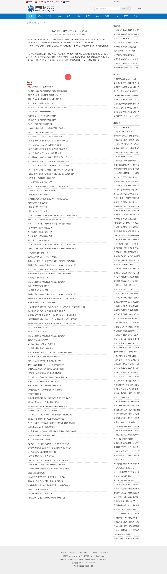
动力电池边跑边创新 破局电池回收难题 (42, 452)
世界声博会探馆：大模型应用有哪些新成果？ (126, 489)
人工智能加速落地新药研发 (124, 55)
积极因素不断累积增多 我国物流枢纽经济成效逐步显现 (127, 211)
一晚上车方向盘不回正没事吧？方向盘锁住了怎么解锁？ (49, 460)
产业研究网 (85, 556)
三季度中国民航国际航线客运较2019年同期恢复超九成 (48, 199)
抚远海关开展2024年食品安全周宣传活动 (126, 327)
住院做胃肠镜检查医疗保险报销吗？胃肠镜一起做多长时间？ (126, 306)
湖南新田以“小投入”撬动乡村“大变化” (126, 108)
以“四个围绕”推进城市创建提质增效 (126, 198)
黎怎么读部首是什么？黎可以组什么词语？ (126, 373)
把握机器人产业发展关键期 (38, 489)
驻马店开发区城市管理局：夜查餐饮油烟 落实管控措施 (48, 165)
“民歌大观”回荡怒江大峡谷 (38, 340)
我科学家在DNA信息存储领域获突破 (41, 427)
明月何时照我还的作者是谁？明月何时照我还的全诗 (126, 368)
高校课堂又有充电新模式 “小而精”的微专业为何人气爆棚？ (50, 398)
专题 (59, 16)
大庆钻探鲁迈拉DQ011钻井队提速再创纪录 (126, 206)
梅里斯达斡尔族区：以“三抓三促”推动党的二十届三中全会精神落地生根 (126, 285)
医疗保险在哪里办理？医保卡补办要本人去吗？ (45, 386)
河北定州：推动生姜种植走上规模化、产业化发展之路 (48, 186)
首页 (30, 16)
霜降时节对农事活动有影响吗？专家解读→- (126, 87)
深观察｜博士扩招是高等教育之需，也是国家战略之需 (48, 141)
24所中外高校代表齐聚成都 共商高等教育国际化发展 (47, 149)
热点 (49, 16)
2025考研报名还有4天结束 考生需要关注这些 (44, 145)
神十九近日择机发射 (121, 38)
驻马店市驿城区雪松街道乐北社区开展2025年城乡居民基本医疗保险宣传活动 (57, 307)
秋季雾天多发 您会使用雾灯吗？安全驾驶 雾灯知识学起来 (49, 448)
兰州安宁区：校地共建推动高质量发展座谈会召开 (46, 498)
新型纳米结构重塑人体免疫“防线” (40, 493)
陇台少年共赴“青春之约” (123, 132)
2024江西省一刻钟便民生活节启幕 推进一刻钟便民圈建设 (49, 224)
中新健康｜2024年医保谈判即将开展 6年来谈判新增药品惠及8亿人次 (127, 518)
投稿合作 (83, 553)
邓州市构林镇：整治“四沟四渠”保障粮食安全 (126, 385)
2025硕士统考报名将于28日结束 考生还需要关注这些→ (48, 157)
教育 (88, 16)
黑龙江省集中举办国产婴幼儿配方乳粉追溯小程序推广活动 (126, 302)
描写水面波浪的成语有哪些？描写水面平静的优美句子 (126, 364)
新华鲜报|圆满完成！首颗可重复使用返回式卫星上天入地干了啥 (127, 148)
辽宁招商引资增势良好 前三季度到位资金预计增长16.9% (49, 377)
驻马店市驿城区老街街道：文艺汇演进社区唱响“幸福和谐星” (50, 352)
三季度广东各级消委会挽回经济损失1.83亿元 (44, 219)
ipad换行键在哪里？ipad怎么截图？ (125, 352)
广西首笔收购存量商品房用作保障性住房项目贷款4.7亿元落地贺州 (126, 169)
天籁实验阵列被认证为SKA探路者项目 (126, 402)
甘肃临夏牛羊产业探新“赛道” (125, 161)
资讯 (40, 16)
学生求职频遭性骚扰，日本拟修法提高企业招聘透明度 (126, 165)
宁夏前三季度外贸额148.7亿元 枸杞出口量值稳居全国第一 (49, 273)
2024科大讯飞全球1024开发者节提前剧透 (126, 464)
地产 (69, 16)
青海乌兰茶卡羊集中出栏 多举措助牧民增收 (44, 402)
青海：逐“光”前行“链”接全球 (38, 240)
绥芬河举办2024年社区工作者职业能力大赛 (126, 277)
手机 (139, 8)
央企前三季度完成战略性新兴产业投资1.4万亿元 (126, 431)
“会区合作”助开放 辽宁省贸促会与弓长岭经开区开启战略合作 (51, 170)
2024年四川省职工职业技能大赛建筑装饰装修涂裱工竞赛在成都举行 (126, 173)
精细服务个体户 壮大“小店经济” (126, 190)
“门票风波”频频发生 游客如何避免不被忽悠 (44, 356)
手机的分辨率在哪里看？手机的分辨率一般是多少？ (126, 323)
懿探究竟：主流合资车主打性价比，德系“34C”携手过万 (48, 444)
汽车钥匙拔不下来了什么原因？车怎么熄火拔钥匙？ (126, 360)
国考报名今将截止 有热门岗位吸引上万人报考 (127, 256)
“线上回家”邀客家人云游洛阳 (39, 327)
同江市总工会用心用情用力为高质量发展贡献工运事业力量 (126, 298)
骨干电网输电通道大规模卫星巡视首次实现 (126, 414)
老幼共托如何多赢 (34, 394)
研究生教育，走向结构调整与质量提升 (42, 116)
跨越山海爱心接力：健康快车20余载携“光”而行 (126, 140)
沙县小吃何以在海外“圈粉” (124, 264)
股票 (116, 16)
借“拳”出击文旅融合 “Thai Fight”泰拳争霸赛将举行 (47, 365)
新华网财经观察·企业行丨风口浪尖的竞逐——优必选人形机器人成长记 (127, 447)
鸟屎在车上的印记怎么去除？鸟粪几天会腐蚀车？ (46, 481)
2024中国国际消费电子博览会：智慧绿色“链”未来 (126, 472)
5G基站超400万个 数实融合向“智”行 (125, 51)
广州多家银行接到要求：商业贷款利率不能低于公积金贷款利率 (51, 423)
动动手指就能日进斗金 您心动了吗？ (41, 456)
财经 (97, 16)
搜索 (123, 8)
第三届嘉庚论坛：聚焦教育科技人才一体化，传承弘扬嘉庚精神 (126, 112)
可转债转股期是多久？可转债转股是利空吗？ (126, 63)
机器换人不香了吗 (120, 460)
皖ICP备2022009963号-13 (83, 566)
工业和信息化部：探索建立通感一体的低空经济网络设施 (126, 497)
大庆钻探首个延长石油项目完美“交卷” (125, 47)
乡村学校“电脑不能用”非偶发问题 (40, 124)
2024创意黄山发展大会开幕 (38, 253)
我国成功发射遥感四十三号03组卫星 (126, 505)
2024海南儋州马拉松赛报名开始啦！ (126, 194)
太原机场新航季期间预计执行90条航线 (42, 257)
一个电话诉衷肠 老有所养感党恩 (40, 182)
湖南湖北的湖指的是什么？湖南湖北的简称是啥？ (46, 311)
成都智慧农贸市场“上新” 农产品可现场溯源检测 (46, 369)
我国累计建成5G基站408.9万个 (125, 501)
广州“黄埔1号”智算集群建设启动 (40, 228)
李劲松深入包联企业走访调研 (125, 331)
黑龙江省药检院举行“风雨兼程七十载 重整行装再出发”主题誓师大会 (126, 310)
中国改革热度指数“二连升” (38, 195)
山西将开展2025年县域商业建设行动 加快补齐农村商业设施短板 (52, 265)
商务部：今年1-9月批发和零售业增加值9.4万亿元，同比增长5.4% (52, 298)
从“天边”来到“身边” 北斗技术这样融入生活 (126, 144)
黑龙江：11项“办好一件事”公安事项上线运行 (44, 381)
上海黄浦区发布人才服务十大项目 (40, 87)
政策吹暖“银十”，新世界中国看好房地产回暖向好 (46, 464)
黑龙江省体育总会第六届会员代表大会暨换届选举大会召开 (126, 289)
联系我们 (72, 553)
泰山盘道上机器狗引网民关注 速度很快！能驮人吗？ (127, 393)
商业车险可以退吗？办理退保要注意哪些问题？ (126, 281)
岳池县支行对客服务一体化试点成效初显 (126, 186)
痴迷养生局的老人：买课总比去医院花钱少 (126, 260)
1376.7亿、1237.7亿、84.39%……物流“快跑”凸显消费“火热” (50, 415)
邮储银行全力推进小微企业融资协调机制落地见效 (46, 282)
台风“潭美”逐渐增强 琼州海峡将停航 (41, 178)
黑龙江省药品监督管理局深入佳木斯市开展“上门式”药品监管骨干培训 (126, 273)
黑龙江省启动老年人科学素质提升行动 (126, 343)
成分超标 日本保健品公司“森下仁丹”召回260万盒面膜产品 (126, 68)
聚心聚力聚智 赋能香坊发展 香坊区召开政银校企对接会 (126, 91)
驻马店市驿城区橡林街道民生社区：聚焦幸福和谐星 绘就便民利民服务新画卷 (127, 43)
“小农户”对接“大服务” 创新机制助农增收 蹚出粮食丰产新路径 (126, 96)
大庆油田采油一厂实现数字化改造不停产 (126, 240)
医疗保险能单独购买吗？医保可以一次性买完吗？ (126, 269)
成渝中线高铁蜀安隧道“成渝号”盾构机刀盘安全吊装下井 (126, 104)
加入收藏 (116, 2)
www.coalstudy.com (97, 556)
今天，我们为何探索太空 (123, 439)
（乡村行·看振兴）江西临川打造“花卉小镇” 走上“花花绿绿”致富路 (52, 215)
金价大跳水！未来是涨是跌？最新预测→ (126, 248)
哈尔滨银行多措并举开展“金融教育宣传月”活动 (126, 335)
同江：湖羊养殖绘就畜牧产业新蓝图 (126, 348)
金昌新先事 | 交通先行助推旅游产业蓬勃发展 (126, 152)
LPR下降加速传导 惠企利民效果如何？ (127, 236)
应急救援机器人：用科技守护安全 (126, 455)
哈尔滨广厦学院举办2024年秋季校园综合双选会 (126, 227)
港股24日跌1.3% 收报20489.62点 (126, 389)
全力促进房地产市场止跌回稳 (39, 440)
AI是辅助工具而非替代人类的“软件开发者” (44, 410)
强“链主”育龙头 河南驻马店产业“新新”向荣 (125, 100)
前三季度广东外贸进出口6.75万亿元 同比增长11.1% (126, 116)
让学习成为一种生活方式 (123, 156)
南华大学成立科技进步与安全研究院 (41, 103)
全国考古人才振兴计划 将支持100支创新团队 (44, 95)
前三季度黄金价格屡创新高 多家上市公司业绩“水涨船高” (49, 469)
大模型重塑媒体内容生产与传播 (126, 59)
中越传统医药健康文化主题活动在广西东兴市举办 (126, 530)
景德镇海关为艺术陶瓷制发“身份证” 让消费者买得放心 (126, 252)
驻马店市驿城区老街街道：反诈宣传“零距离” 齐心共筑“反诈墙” (126, 381)
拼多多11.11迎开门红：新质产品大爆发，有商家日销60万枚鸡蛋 (52, 261)
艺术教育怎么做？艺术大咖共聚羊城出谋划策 (45, 390)
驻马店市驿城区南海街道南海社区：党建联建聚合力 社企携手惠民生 (53, 319)
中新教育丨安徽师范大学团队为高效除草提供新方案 (47, 91)
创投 (78, 16)
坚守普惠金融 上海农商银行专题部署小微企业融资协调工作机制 (52, 431)
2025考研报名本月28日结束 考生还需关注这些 (45, 136)
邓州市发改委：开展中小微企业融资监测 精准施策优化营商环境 (52, 249)
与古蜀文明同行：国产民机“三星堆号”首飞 (44, 190)
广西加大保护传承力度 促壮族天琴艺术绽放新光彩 (127, 356)
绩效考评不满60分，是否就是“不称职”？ (43, 435)
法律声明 (94, 553)
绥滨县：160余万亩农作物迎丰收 (126, 293)
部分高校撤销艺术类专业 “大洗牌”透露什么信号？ (46, 128)
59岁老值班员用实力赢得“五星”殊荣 (126, 314)
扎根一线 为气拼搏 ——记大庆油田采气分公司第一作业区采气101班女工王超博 (126, 244)
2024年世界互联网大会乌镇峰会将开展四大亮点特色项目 (49, 485)
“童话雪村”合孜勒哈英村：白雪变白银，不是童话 (46, 477)
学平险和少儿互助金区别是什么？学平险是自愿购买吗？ (126, 231)
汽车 (107, 16)
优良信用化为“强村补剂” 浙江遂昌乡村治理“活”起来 (127, 136)
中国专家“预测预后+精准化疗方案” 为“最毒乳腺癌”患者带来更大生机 (126, 510)
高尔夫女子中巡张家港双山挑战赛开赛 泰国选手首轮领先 (126, 339)
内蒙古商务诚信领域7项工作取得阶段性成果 (44, 361)
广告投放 (104, 553)
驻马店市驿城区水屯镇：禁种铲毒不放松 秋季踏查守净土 (126, 377)
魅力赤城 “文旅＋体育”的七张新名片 (41, 344)
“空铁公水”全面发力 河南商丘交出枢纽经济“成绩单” (47, 419)
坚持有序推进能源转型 (36, 473)
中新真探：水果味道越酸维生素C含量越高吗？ (45, 373)
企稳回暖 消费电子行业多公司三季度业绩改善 (127, 451)
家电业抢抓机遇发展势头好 (124, 476)
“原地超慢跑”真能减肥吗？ (124, 534)
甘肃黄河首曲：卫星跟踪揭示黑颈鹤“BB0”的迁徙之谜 (126, 182)
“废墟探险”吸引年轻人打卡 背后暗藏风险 (127, 223)
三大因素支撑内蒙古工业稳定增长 (40, 348)
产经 (126, 16)
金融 (136, 16)
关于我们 (62, 553)
